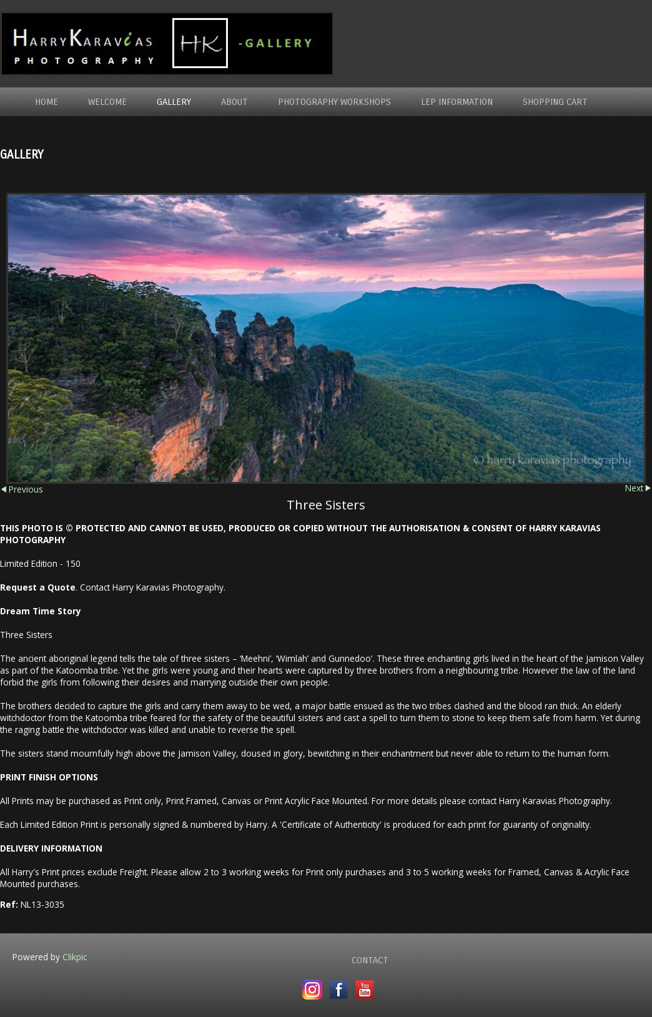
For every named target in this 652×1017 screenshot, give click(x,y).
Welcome (107, 101)
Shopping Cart (555, 101)
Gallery (174, 101)
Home (46, 101)
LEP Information (457, 101)
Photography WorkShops (334, 101)
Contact (370, 960)
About (234, 101)
